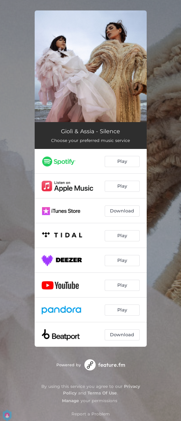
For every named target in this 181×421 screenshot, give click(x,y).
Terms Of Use (102, 393)
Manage (70, 400)
